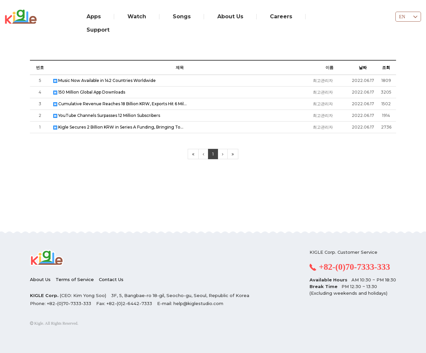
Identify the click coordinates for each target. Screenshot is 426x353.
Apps (94, 16)
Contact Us (111, 279)
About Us (230, 16)
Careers (281, 16)
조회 (386, 67)
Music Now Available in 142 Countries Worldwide (104, 80)
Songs (182, 16)
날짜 (363, 67)
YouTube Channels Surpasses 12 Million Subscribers (106, 115)
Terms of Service (75, 279)
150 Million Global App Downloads (89, 92)
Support (98, 30)
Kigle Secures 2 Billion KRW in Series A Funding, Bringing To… (118, 127)
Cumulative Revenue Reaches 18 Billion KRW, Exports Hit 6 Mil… (120, 103)
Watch (136, 16)
